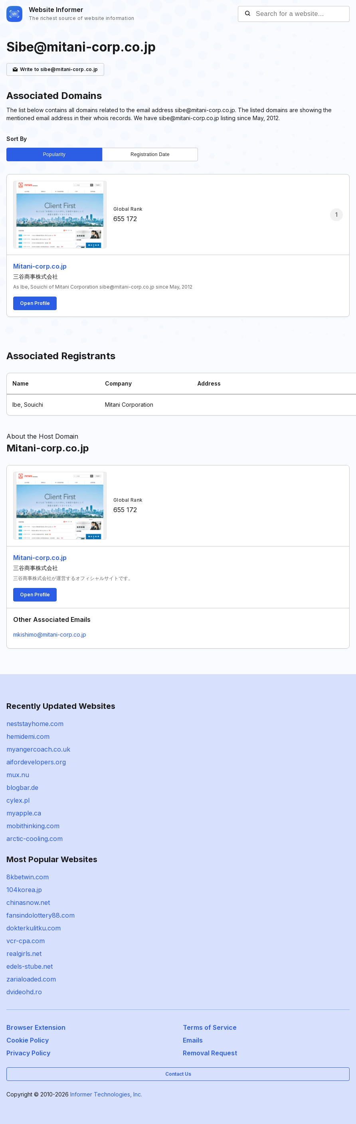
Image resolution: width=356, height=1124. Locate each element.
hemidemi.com (27, 736)
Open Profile (35, 303)
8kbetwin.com (27, 877)
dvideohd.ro (24, 992)
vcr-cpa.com (25, 941)
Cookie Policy (27, 1040)
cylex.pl (18, 800)
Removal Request (210, 1053)
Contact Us (178, 1074)
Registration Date (150, 154)
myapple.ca (23, 813)
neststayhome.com (34, 724)
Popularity (54, 154)
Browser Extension (35, 1027)
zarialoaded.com (31, 979)
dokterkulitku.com (33, 928)
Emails (193, 1040)
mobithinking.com (32, 826)
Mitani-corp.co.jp (40, 266)
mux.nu (17, 775)
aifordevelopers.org (36, 762)
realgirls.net (24, 954)
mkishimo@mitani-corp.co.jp (49, 634)
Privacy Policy (28, 1053)
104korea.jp (24, 890)
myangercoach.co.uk (38, 749)
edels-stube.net (29, 966)
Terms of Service (210, 1027)
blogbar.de (22, 788)
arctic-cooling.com (34, 839)
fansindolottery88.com (40, 915)
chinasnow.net (28, 902)
